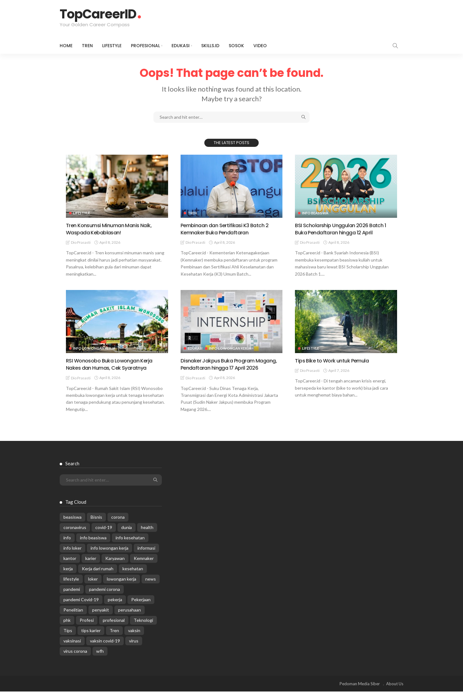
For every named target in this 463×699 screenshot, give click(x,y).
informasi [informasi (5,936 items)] (146, 555)
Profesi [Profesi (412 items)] (87, 627)
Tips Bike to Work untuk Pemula (335, 360)
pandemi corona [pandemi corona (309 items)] (104, 596)
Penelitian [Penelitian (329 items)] (73, 617)
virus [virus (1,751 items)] (133, 648)
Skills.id (210, 45)
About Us (394, 691)
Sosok (236, 45)
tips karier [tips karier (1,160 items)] (91, 638)
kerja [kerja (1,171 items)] (68, 576)
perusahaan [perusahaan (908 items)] (129, 617)
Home (66, 45)
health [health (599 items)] (147, 534)
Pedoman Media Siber (360, 691)
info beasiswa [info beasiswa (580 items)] (93, 545)
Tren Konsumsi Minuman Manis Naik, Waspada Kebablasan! (112, 228)
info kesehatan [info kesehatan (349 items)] (130, 545)
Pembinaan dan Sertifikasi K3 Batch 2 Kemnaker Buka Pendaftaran (228, 228)
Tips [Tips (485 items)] (67, 638)
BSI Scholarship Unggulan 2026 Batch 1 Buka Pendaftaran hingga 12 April (344, 228)
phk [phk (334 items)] (67, 627)
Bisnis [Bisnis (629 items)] (96, 524)
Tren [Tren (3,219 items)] (114, 638)
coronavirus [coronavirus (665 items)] (74, 534)
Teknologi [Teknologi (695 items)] (143, 627)
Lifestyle (112, 45)
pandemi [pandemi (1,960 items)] (71, 596)
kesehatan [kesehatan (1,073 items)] (132, 576)
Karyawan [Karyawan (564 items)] (115, 565)
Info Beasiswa (315, 213)
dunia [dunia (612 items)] (126, 534)
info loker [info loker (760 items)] (72, 555)
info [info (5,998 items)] (67, 545)
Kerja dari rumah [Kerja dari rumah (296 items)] (97, 576)
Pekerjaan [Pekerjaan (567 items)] (141, 607)
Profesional (145, 45)
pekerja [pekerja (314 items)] (115, 607)
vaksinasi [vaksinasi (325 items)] (72, 648)
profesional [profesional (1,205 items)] (114, 627)
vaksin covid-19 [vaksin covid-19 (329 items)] (105, 648)
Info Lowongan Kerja (94, 348)
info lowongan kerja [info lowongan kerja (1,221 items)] (109, 555)
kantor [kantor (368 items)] (69, 565)
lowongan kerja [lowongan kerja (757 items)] (121, 586)
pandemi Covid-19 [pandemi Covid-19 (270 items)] (81, 607)
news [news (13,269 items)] (150, 586)
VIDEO (260, 45)
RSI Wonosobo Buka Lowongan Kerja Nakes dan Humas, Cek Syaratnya (113, 364)
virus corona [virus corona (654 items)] (75, 658)
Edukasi (181, 45)
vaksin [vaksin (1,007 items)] (134, 638)
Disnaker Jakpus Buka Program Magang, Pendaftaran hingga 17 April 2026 (228, 368)
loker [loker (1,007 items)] (93, 586)
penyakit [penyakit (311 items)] (100, 617)
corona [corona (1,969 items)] (118, 524)
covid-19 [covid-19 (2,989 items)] (103, 534)
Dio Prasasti (81, 242)
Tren (87, 45)
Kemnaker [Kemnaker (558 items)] (144, 565)
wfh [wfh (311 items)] (100, 658)
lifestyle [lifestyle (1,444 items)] (71, 586)
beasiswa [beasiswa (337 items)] (72, 524)
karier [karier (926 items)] (90, 565)
